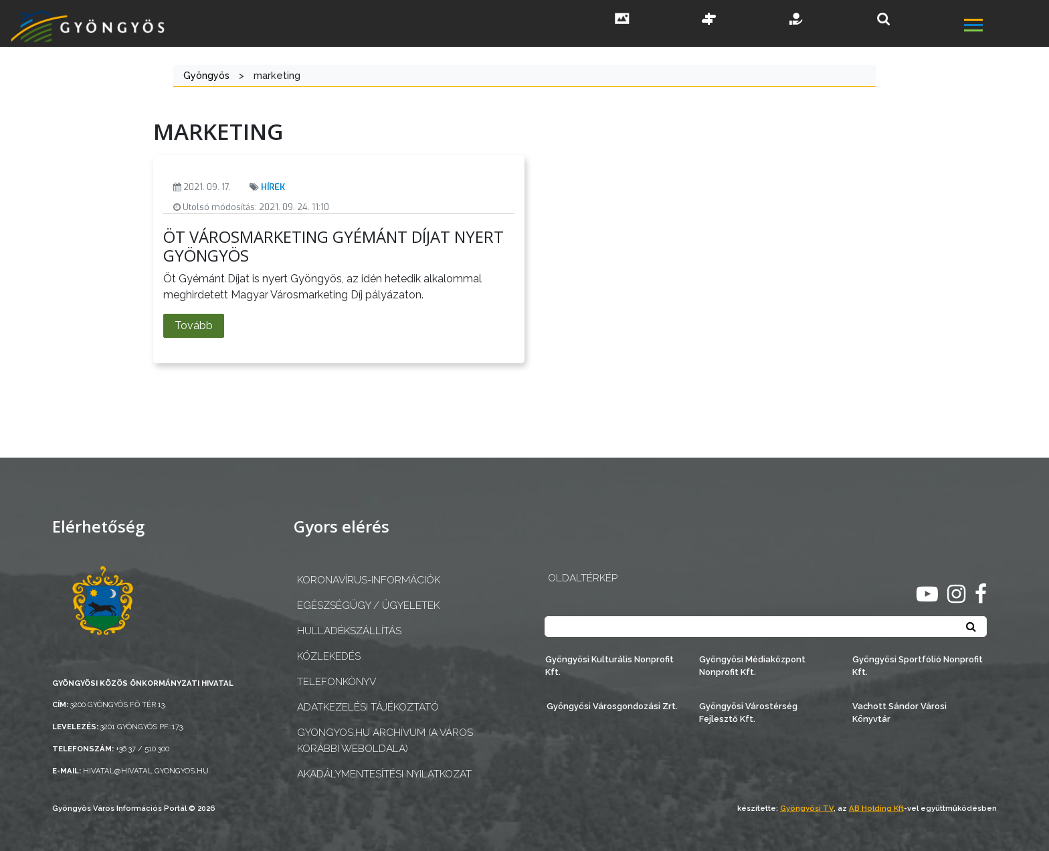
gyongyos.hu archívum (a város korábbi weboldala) (385, 740)
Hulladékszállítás (349, 631)
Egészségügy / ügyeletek (368, 605)
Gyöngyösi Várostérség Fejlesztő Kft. (748, 712)
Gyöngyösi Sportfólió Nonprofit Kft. (917, 665)
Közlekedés (329, 656)
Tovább (194, 325)
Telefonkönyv (336, 682)
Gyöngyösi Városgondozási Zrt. (612, 706)
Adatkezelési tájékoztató (368, 707)
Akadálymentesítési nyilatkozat (384, 774)
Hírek (273, 187)
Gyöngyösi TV (807, 808)
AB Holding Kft (876, 808)
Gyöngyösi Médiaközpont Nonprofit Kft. (752, 665)
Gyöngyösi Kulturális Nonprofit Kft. (609, 665)
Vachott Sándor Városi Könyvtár (899, 712)
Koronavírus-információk (368, 580)
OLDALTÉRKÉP (582, 578)
